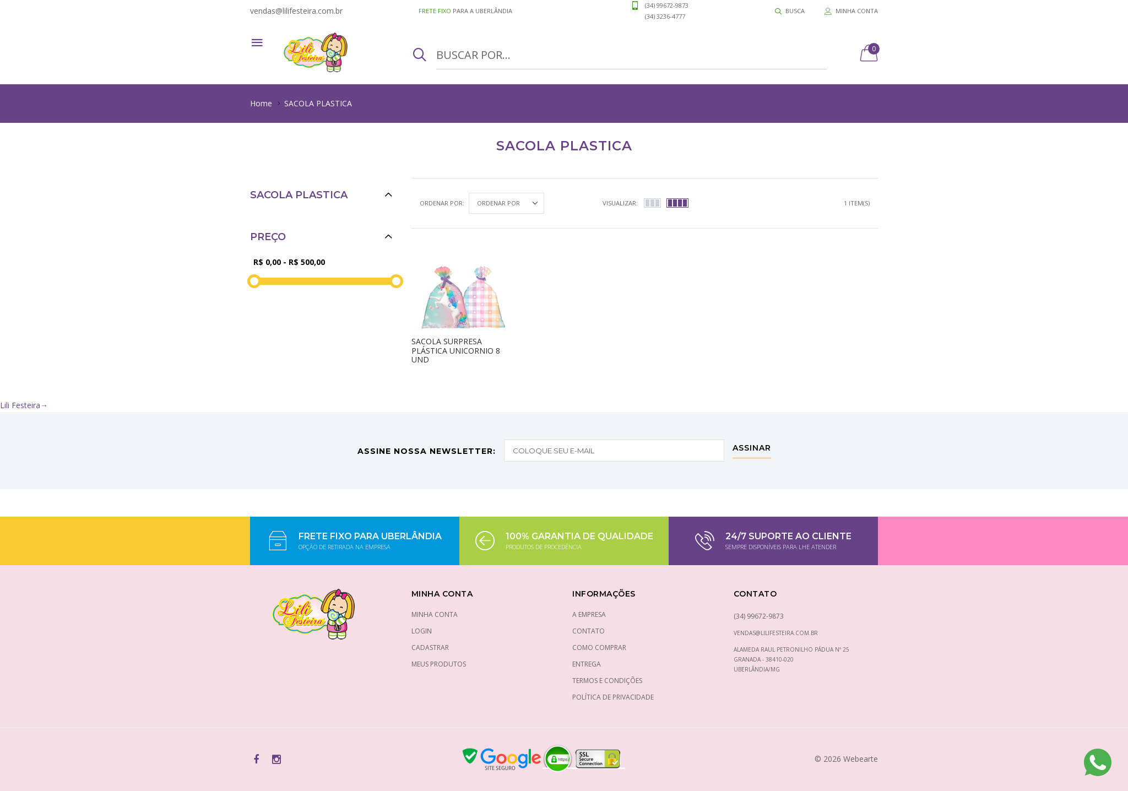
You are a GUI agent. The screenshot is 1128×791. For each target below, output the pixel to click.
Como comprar (599, 647)
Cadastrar (430, 647)
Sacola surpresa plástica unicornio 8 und (455, 350)
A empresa (589, 614)
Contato (588, 631)
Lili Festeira (24, 405)
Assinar (752, 448)
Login (421, 631)
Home (261, 103)
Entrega (586, 664)
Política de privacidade (613, 697)
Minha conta (434, 614)
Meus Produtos (438, 664)
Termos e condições (607, 680)
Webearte (860, 759)
